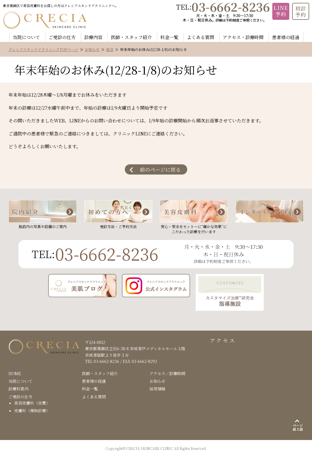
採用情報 (157, 389)
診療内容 (93, 37)
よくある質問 (200, 37)
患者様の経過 (285, 37)
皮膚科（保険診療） (32, 410)
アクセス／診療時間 (167, 373)
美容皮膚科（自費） (32, 403)
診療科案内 (18, 389)
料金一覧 (169, 37)
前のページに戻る (160, 169)
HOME (15, 373)
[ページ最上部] (297, 425)
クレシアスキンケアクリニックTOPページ (43, 49)
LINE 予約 (280, 11)
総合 (109, 49)
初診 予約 (300, 11)
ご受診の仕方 (62, 37)
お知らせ (92, 49)
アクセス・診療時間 (243, 37)
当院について (26, 37)
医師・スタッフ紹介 (131, 37)
